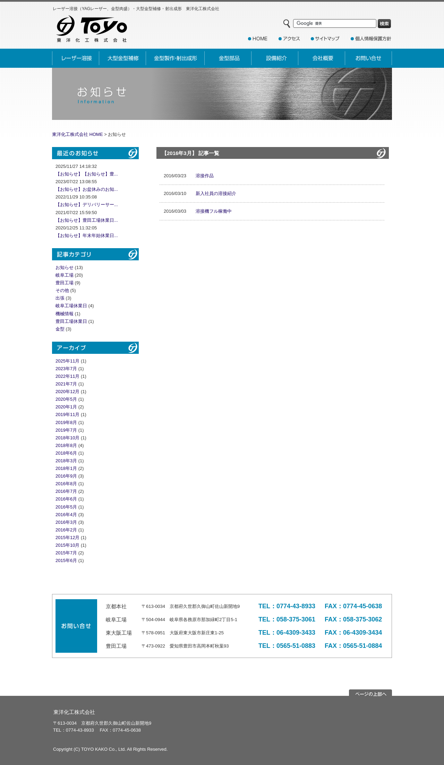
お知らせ (65, 267)
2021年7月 (66, 383)
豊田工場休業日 (71, 321)
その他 (62, 290)
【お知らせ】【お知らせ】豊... (87, 174)
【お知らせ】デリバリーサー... (87, 204)
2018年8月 (66, 445)
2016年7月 (66, 491)
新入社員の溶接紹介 (216, 193)
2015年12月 (67, 537)
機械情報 (65, 313)
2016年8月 (66, 483)
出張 (60, 298)
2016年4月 (66, 514)
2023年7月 (66, 368)
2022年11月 (67, 376)
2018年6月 (66, 453)
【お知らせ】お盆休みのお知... (87, 189)
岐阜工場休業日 (71, 305)
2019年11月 (67, 414)
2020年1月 (66, 406)
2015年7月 (66, 552)
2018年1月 (66, 468)
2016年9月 (66, 476)
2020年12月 (67, 391)
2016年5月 (66, 507)
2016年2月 (66, 529)
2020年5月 (66, 399)
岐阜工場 (65, 275)
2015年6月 (66, 560)
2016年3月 (66, 522)
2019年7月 (66, 430)
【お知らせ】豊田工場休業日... (87, 220)
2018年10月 (67, 437)
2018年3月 (66, 460)
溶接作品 (205, 175)
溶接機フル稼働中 (214, 211)
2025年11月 (67, 361)
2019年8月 (66, 422)
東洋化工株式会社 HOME (77, 134)
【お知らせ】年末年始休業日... (87, 235)
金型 (60, 329)
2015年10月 (67, 545)
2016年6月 (66, 499)
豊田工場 (65, 282)
